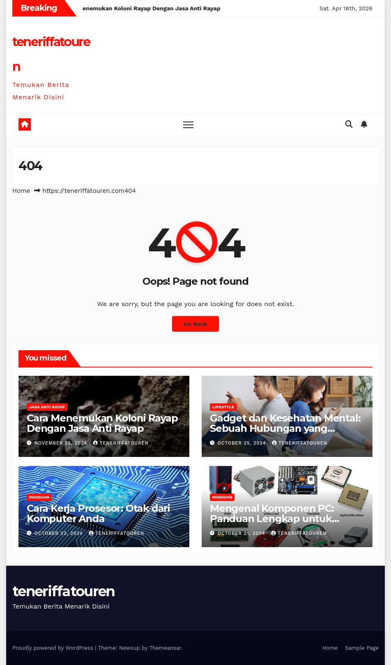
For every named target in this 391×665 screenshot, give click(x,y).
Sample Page (362, 648)
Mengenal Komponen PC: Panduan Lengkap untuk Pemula (272, 518)
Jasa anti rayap (47, 407)
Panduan (39, 497)
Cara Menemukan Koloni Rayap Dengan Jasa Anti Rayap (102, 423)
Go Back (195, 324)
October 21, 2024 (242, 533)
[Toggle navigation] (188, 124)
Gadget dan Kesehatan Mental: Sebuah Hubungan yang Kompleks (285, 428)
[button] (349, 124)
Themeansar (165, 648)
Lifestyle (223, 407)
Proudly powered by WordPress (53, 648)
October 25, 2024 (243, 443)
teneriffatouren (121, 443)
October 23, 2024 (60, 533)
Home (21, 190)
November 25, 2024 (62, 443)
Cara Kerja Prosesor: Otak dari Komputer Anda (98, 513)
